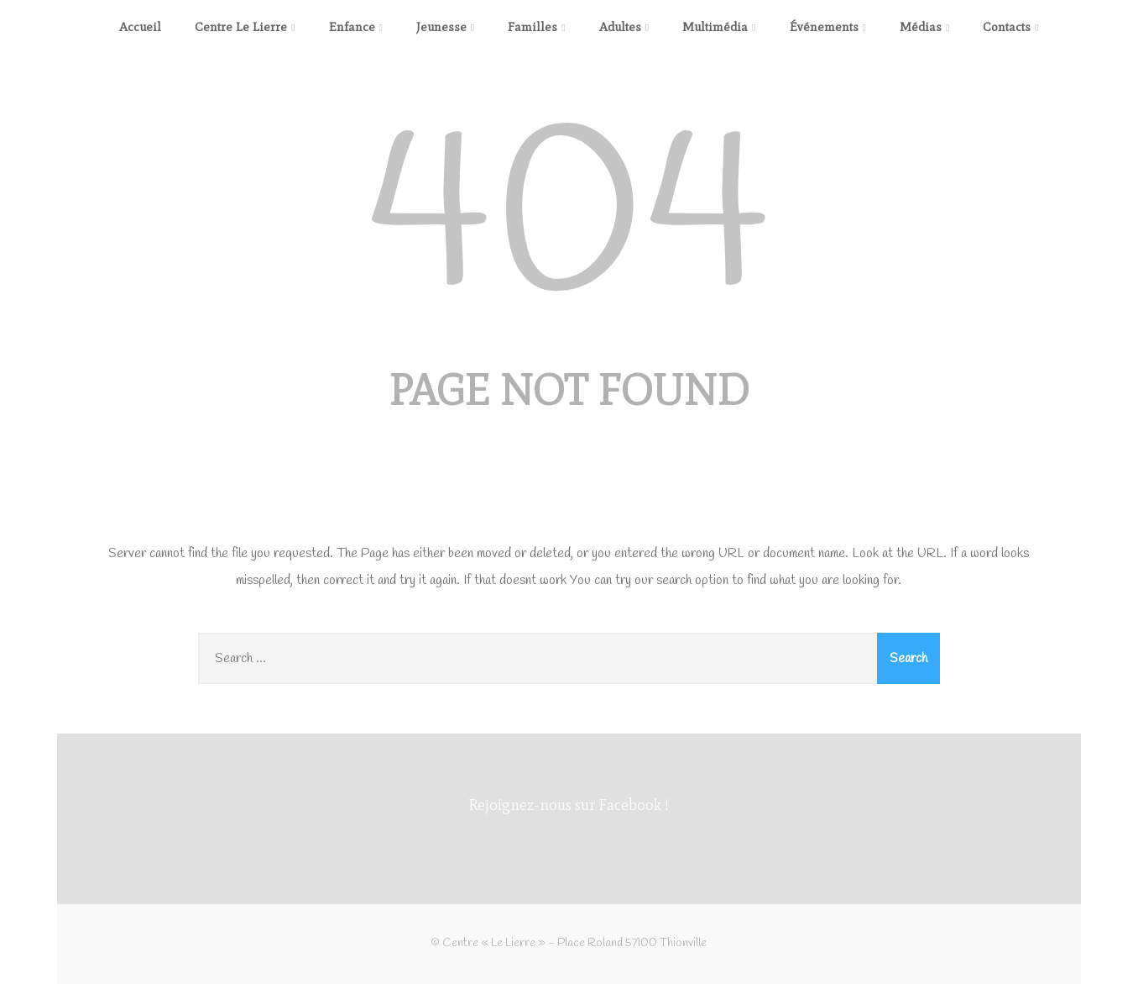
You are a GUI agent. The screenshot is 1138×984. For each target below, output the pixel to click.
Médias (924, 26)
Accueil (140, 26)
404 (569, 223)
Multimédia (718, 26)
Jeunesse (445, 26)
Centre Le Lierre (245, 26)
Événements (828, 26)
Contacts (1010, 26)
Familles (536, 26)
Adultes (624, 26)
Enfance (356, 26)
